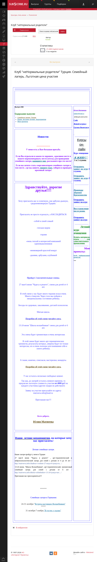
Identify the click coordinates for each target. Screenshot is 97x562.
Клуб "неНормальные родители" (29, 25)
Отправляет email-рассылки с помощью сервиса (52, 9)
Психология (33, 15)
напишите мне (39, 161)
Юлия (47, 39)
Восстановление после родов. (81, 210)
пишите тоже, (46, 168)
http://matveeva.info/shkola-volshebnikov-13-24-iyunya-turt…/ (38, 472)
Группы (50, 2)
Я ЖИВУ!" (81, 157)
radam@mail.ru (79, 113)
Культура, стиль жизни (18, 15)
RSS (34, 36)
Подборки (63, 2)
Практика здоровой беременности (80, 192)
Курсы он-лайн (81, 144)
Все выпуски (55, 62)
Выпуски (36, 2)
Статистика (46, 45)
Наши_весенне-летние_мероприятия (31, 119)
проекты (24, 121)
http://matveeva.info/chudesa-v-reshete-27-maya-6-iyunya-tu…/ (38, 463)
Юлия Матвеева (43, 421)
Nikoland (89, 552)
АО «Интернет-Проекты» (20, 553)
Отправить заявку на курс (81, 167)
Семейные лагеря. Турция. (26, 117)
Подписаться (24, 30)
